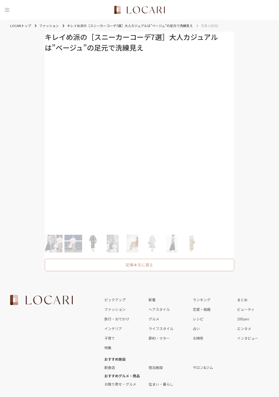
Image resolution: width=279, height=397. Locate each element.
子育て (109, 338)
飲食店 (109, 367)
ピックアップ (115, 299)
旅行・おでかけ (116, 318)
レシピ (198, 318)
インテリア (113, 328)
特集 (107, 347)
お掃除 (198, 338)
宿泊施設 (156, 367)
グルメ (154, 318)
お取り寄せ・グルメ (120, 384)
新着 (152, 299)
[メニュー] (7, 10)
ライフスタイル (161, 328)
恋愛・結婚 (202, 309)
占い (196, 328)
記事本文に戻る (139, 264)
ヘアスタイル (159, 309)
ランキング (202, 299)
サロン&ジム (203, 367)
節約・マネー (159, 338)
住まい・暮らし (161, 384)
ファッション (115, 309)
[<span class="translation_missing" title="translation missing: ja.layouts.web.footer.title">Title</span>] (41, 300)
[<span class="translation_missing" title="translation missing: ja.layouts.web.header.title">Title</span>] (139, 10)
